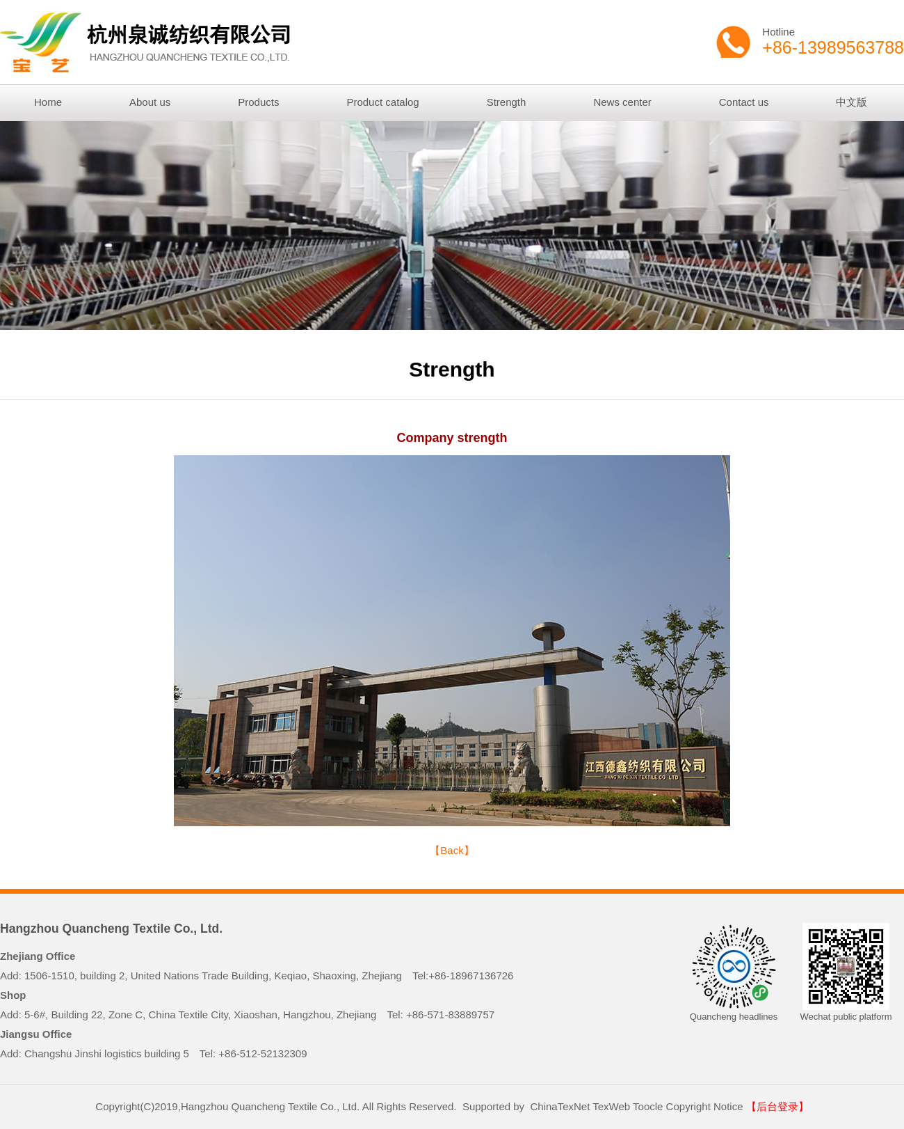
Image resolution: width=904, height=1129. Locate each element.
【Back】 (452, 850)
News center (622, 102)
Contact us (744, 102)
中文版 (851, 102)
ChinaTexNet (560, 1106)
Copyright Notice (704, 1106)
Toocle (648, 1106)
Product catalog (382, 102)
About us (149, 102)
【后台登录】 (777, 1106)
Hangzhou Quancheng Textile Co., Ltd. (111, 928)
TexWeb (611, 1106)
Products (258, 102)
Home (48, 102)
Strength (506, 102)
